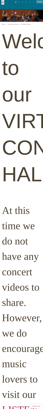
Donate (39, 2)
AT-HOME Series (26, 24)
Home (3, 24)
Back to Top (36, 406)
